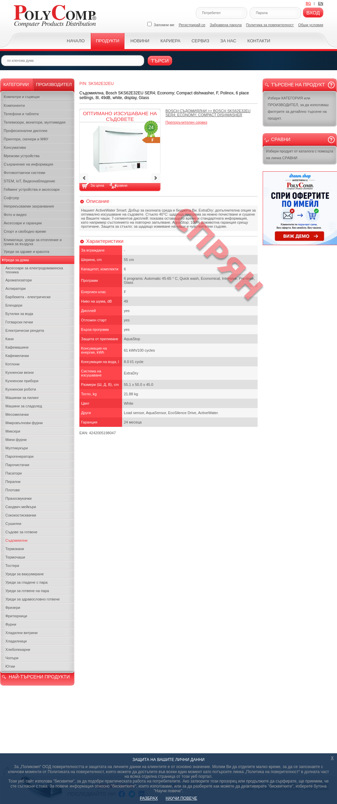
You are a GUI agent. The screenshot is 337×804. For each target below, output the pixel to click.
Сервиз (200, 40)
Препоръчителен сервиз (186, 122)
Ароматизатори (18, 280)
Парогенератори (19, 456)
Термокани (14, 549)
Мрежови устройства (21, 156)
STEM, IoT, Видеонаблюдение (29, 181)
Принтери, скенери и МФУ (26, 139)
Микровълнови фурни (24, 423)
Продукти (107, 40)
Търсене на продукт (298, 84)
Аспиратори (15, 288)
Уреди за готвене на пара (27, 591)
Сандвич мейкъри (20, 507)
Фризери (12, 608)
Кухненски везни (19, 372)
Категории (16, 84)
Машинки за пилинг (22, 398)
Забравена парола (226, 25)
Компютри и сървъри (22, 97)
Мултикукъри (16, 448)
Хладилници (16, 641)
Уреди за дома (16, 260)
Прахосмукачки (18, 498)
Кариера (170, 40)
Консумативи (15, 147)
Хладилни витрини (21, 633)
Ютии (10, 666)
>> (208, 113)
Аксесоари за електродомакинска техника (34, 270)
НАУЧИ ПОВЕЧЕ (181, 798)
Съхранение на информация (28, 164)
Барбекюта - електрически (27, 297)
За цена (97, 185)
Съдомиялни (16, 540)
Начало (76, 40)
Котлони (12, 364)
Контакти (258, 40)
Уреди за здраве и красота (26, 252)
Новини (139, 40)
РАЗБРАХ (149, 798)
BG (308, 3)
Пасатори (13, 473)
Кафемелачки (17, 356)
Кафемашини (17, 347)
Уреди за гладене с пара (26, 582)
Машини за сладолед (23, 406)
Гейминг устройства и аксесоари (32, 189)
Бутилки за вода (19, 314)
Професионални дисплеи (25, 131)
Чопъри (11, 658)
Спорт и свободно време (25, 231)
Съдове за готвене (21, 532)
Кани (9, 339)
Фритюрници (16, 616)
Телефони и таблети (21, 114)
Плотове (12, 490)
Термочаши (15, 557)
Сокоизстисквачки (20, 515)
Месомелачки (17, 414)
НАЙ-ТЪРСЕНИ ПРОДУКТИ (39, 676)
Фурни (10, 624)
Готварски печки (19, 322)
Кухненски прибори (21, 381)
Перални (13, 482)
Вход (313, 12)
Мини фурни (16, 440)
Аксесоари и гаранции (23, 223)
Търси (160, 60)
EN (320, 3)
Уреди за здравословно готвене (32, 599)
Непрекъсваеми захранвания (29, 206)
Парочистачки (17, 465)
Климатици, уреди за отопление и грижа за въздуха (33, 242)
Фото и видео (15, 215)
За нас (228, 40)
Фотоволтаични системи (24, 173)
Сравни (120, 185)
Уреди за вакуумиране (24, 574)
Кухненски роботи (20, 389)
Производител (54, 84)
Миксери (12, 431)
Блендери (14, 305)
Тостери (12, 566)
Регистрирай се (192, 25)
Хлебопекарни (17, 649)
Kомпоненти (14, 105)
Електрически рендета (24, 330)
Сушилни (13, 524)
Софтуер (11, 198)
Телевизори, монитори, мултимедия (35, 122)
